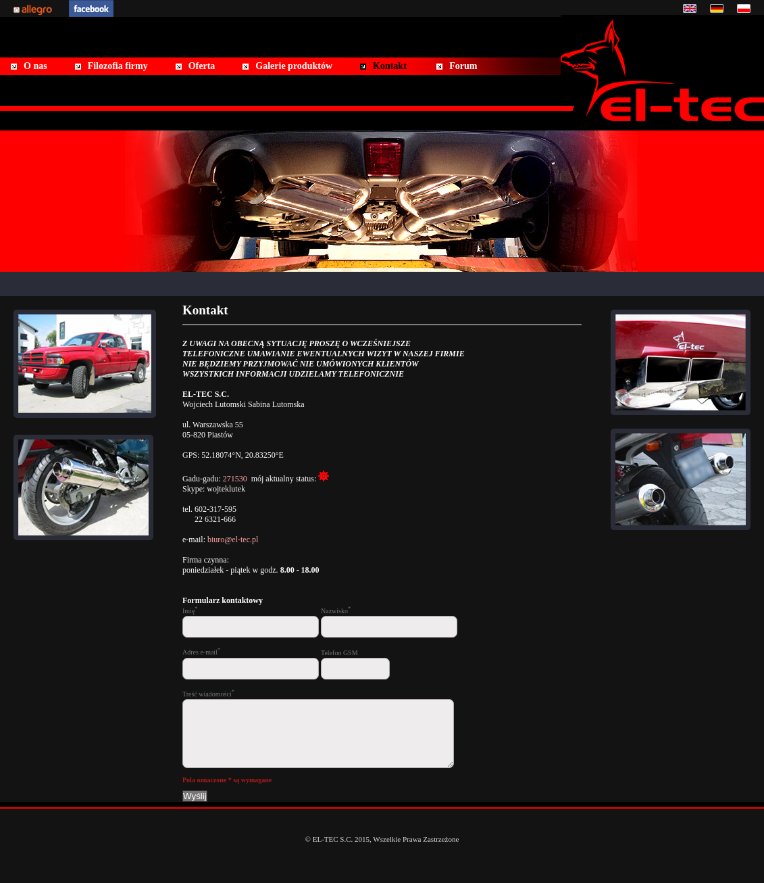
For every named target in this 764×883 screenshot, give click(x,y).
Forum (463, 66)
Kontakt (390, 66)
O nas (35, 66)
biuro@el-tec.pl (232, 539)
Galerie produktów (293, 66)
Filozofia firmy (118, 66)
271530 (235, 478)
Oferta (201, 66)
